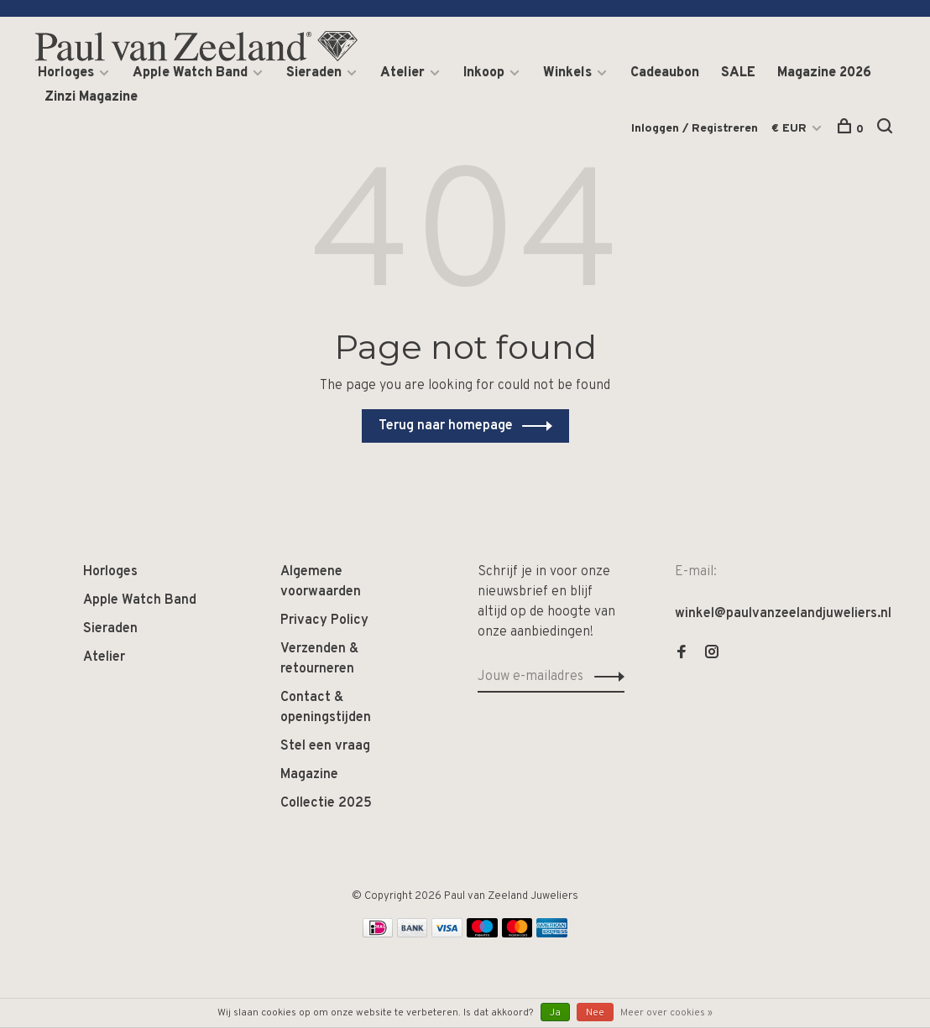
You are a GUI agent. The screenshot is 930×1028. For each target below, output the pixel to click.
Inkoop (483, 73)
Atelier (402, 73)
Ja (555, 1013)
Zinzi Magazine (91, 97)
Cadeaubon (664, 73)
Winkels (567, 73)
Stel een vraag (325, 746)
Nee (595, 1013)
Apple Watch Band (190, 73)
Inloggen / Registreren (694, 129)
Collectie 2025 (326, 803)
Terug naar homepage (446, 426)
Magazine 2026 (824, 73)
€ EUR (790, 129)
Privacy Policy (324, 620)
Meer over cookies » (666, 1013)
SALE (738, 73)
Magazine (309, 774)
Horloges (66, 73)
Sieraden (314, 73)
